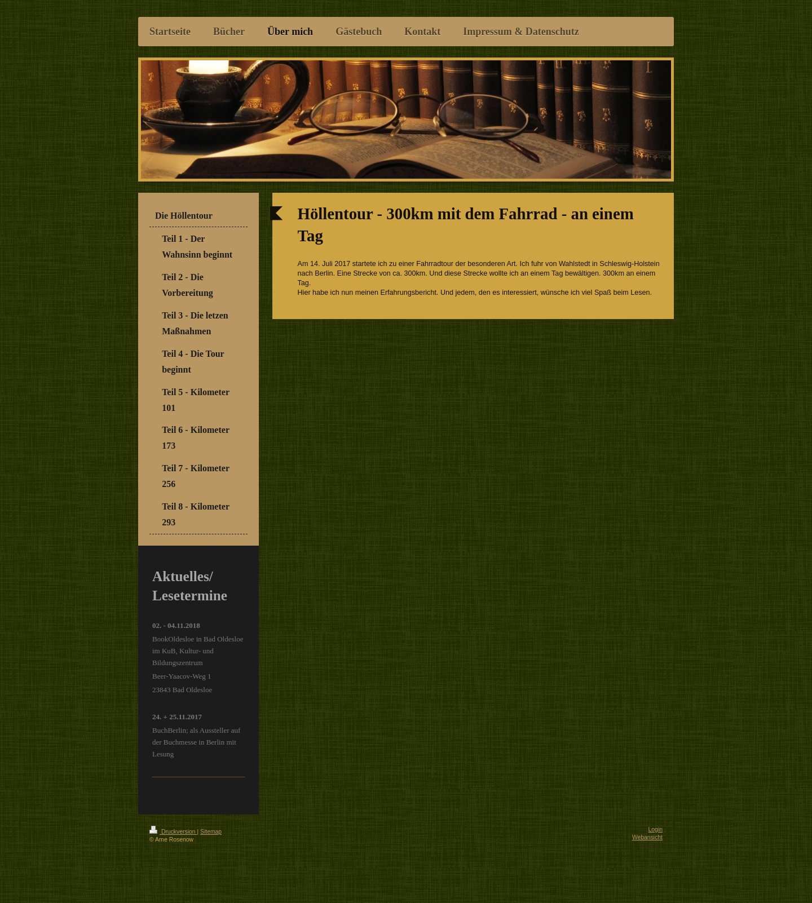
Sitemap (211, 832)
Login (655, 829)
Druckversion (173, 832)
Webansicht (647, 837)
